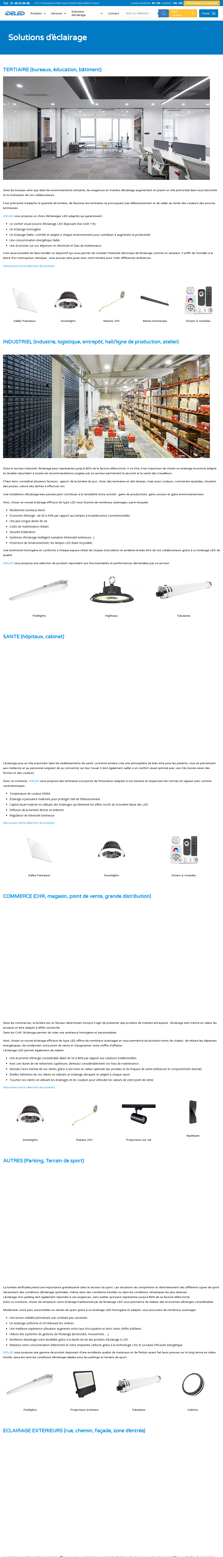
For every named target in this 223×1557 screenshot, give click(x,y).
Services (59, 13)
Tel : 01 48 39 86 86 (16, 3)
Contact (113, 13)
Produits (38, 13)
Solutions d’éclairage (88, 13)
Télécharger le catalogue (201, 3)
